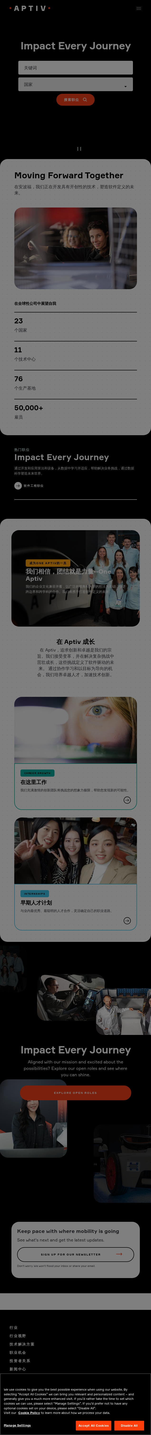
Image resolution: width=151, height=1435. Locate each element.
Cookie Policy (29, 1419)
